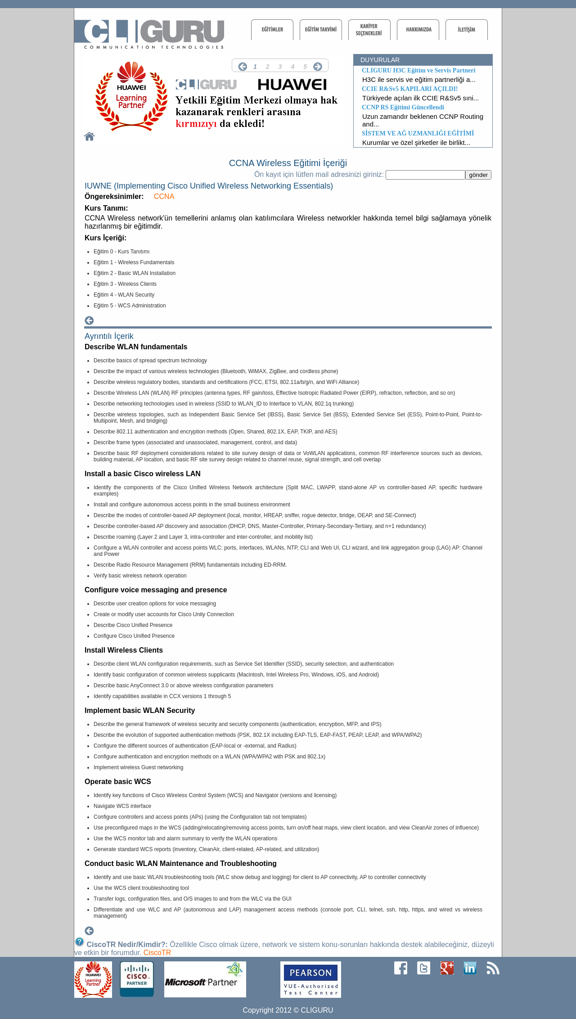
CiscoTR (157, 952)
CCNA (164, 196)
